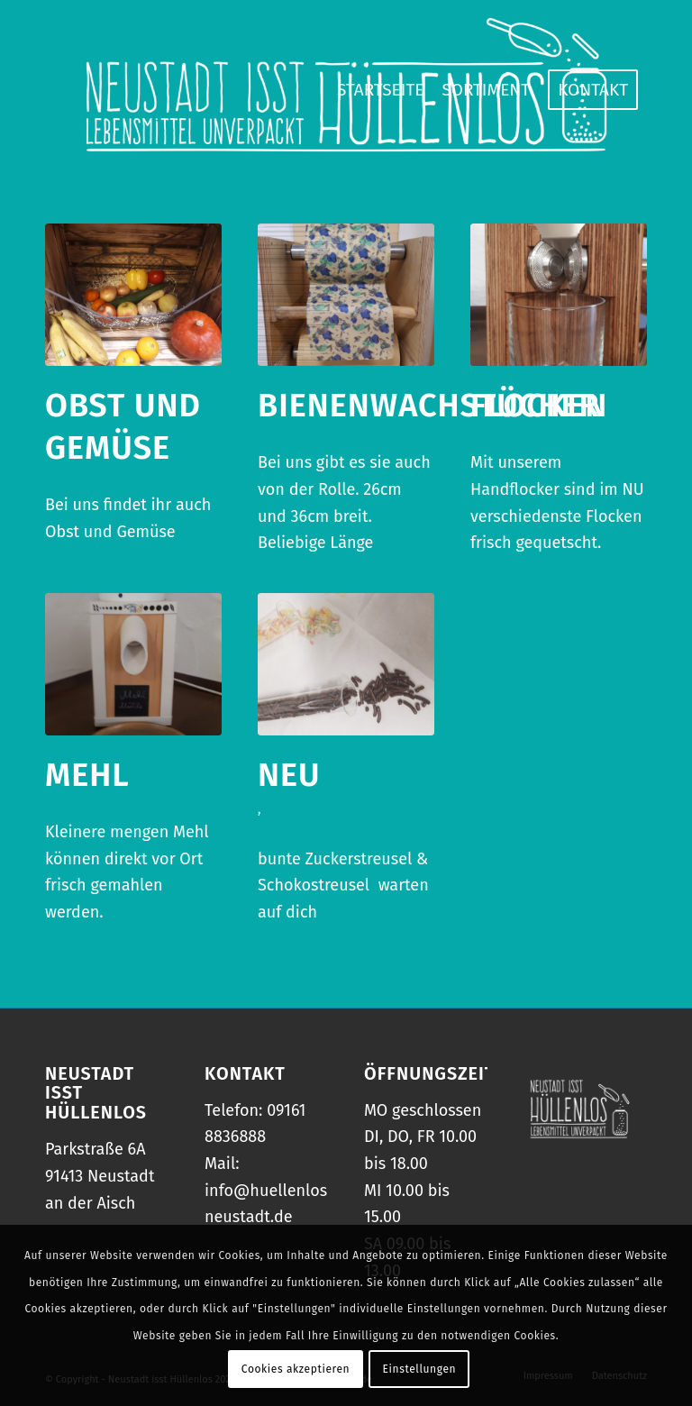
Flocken (538, 405)
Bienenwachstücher (429, 405)
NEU (289, 775)
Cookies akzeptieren (295, 1369)
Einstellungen (420, 1369)
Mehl (87, 775)
